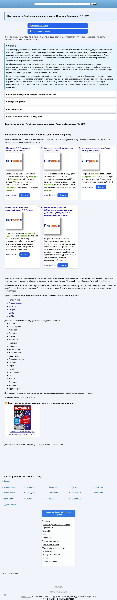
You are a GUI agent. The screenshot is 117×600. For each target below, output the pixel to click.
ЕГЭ (44, 534)
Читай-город (14, 300)
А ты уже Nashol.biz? (52, 554)
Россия (7, 481)
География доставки (17, 102)
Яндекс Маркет (15, 303)
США (51, 499)
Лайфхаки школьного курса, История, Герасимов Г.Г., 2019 (22, 433)
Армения (31, 487)
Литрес (12, 309)
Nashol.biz (26, 596)
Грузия (74, 487)
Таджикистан (55, 492)
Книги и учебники (51, 544)
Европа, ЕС (76, 499)
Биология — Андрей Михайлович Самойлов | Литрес (58, 149)
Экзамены (47, 538)
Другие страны (10, 505)
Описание (12, 46)
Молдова (31, 492)
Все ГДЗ (46, 531)
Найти (46, 558)
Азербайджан (10, 487)
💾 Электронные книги (40, 31)
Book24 (12, 313)
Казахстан (98, 487)
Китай (29, 499)
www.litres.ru (11, 195)
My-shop (12, 306)
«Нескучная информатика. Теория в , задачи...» (96, 149)
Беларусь (53, 487)
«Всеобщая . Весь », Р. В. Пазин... (19, 208)
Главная (46, 521)
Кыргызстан (9, 492)
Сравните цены (15, 109)
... (38, 147)
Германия (8, 499)
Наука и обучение (51, 541)
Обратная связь (50, 561)
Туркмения (76, 492)
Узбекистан (99, 492)
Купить (24, 195)
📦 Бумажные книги (39, 25)
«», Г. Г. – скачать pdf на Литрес (18, 149)
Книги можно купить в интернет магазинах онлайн (32, 94)
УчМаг (11, 316)
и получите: (25, 116)
